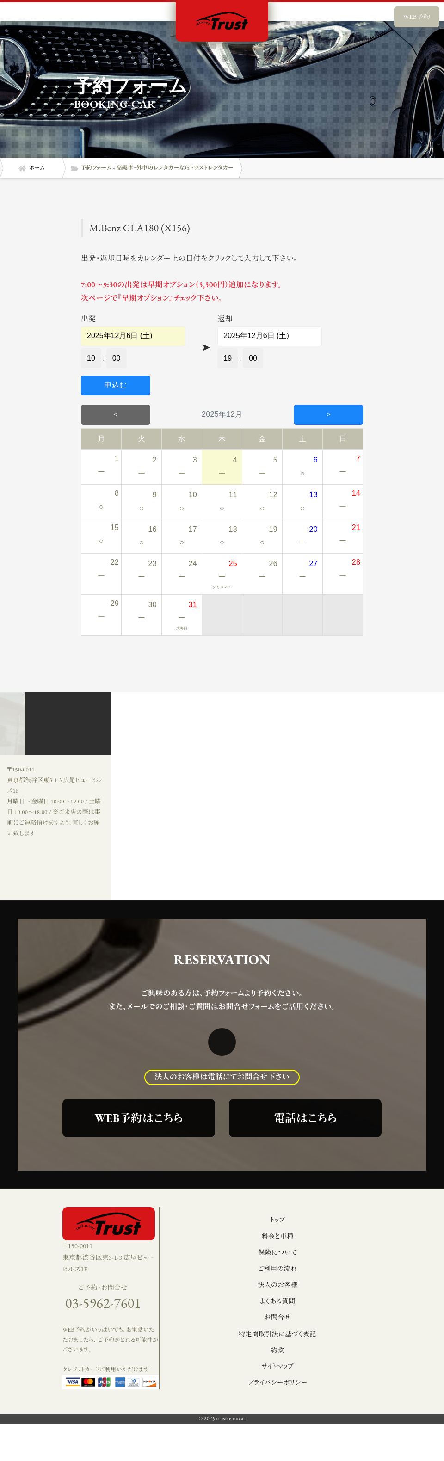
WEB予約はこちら (139, 1118)
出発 (88, 319)
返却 (225, 319)
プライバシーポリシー (278, 1382)
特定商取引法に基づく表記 (277, 1334)
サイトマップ (277, 1366)
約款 (277, 1350)
